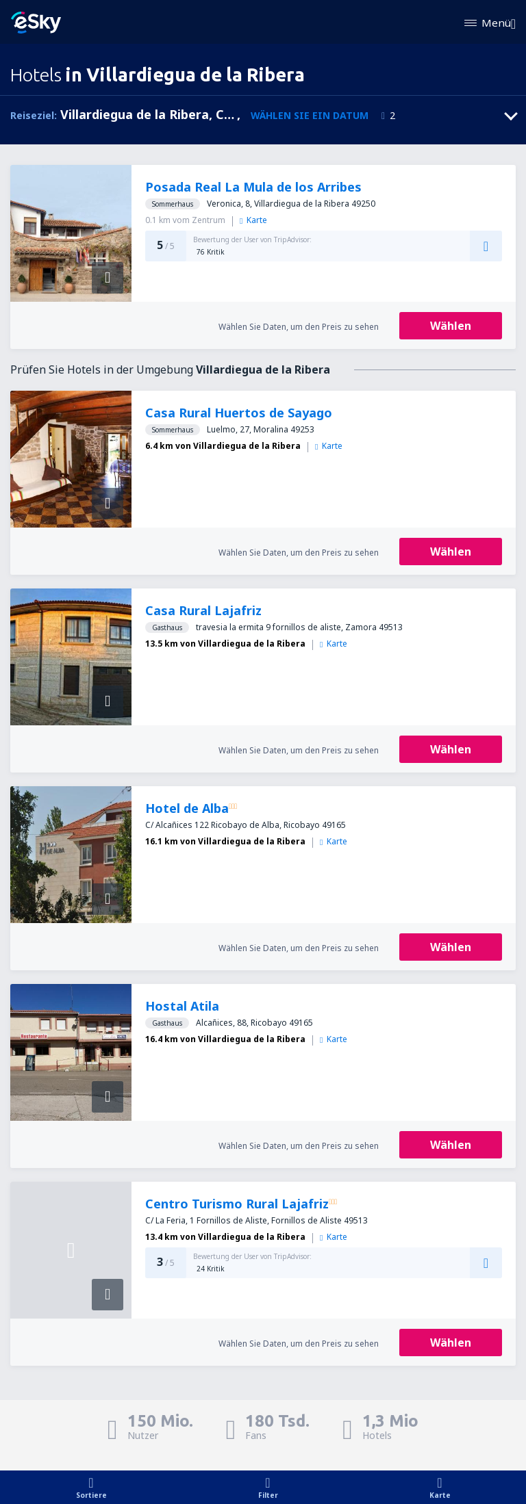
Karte (253, 220)
